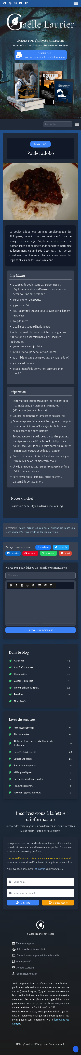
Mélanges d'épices (23, 772)
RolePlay (18, 694)
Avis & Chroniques (23, 667)
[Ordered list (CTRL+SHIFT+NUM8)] (45, 585)
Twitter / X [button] (61, 547)
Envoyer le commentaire (40, 630)
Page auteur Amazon (26, 973)
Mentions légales (25, 943)
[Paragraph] (52, 585)
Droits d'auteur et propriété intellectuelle (38, 955)
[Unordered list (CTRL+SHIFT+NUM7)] (40, 585)
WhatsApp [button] (48, 553)
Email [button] (65, 553)
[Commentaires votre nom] (40, 575)
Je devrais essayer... (24, 786)
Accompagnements (24, 727)
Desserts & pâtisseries (25, 752)
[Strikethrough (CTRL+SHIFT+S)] (27, 585)
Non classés (20, 701)
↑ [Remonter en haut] (75, 1049)
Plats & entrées (21, 734)
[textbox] (40, 606)
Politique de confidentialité (31, 949)
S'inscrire (23, 902)
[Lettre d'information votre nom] (40, 882)
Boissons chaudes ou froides (28, 779)
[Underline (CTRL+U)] (22, 585)
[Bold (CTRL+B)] (11, 585)
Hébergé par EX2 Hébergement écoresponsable (40, 1044)
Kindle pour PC (23, 961)
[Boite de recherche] (58, 124)
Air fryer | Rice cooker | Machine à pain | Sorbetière (34, 743)
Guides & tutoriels (23, 681)
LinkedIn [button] (13, 553)
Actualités (19, 660)
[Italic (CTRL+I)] (16, 585)
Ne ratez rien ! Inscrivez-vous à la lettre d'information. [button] (40, 55)
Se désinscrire (58, 902)
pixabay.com (36, 1003)
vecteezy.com (58, 1003)
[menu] (76, 3)
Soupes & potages (23, 758)
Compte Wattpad (25, 967)
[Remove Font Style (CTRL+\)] (33, 585)
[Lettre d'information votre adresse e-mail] (40, 893)
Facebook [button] (43, 547)
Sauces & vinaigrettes (25, 765)
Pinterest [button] (30, 553)
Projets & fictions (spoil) (26, 687)
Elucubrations (21, 674)
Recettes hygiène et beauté (27, 792)
